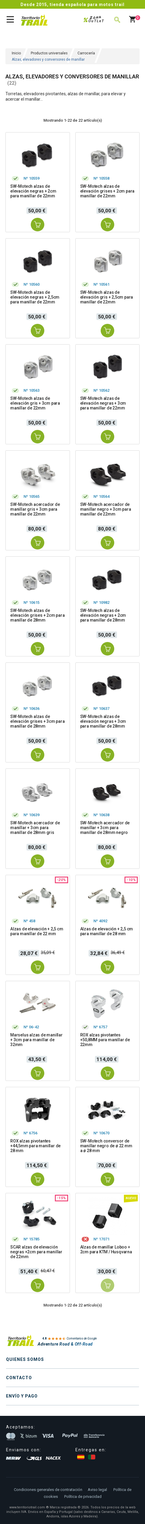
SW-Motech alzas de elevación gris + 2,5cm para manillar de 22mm (106, 297)
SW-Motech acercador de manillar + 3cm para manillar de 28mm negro (105, 827)
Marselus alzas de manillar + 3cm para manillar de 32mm (36, 1040)
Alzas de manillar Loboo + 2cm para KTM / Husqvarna (106, 1249)
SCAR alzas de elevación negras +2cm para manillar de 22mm (36, 1252)
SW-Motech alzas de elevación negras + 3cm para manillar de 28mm (103, 721)
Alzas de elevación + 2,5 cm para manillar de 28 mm (106, 931)
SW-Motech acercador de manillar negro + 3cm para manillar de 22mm (105, 509)
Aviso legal (97, 1489)
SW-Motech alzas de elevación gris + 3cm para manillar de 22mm (35, 403)
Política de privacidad (83, 1496)
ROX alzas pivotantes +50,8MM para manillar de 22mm (105, 1040)
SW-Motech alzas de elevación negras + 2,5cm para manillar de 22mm (34, 297)
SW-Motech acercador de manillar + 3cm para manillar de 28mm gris (35, 827)
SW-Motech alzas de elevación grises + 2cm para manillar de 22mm (107, 191)
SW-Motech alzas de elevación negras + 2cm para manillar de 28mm (103, 615)
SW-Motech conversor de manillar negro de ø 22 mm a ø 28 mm (106, 1146)
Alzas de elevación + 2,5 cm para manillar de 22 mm (36, 931)
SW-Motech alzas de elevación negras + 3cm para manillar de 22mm (103, 403)
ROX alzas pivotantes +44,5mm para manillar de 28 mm (35, 1146)
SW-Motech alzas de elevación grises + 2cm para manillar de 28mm (37, 615)
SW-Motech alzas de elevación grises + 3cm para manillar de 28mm (37, 721)
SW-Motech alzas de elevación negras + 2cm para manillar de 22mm (33, 191)
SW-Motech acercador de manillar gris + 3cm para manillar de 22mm (35, 509)
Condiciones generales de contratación (48, 1489)
